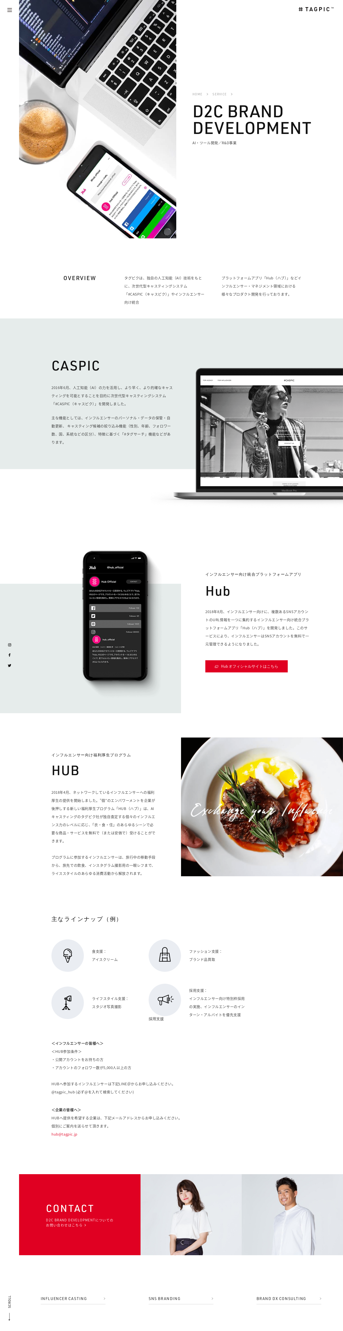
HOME (197, 94)
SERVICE (219, 94)
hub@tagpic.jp (64, 1134)
